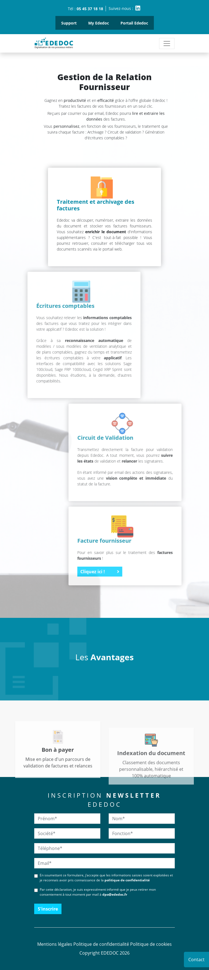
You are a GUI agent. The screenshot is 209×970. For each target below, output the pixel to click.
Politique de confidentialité (101, 944)
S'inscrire (48, 909)
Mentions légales (54, 944)
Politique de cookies (151, 944)
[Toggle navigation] (167, 43)
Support (69, 23)
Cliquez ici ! (146, 572)
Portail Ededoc (134, 23)
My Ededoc (98, 23)
